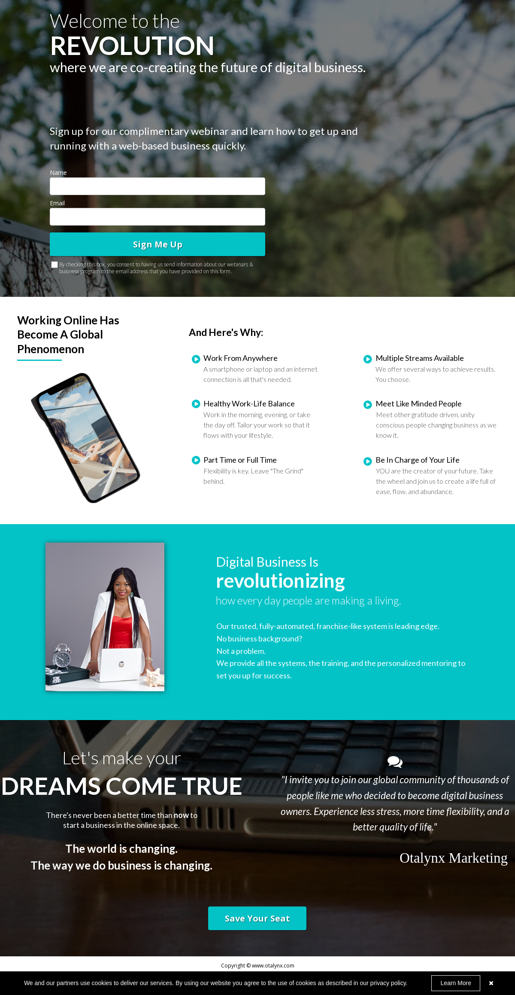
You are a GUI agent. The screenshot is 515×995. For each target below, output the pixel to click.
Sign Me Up (157, 244)
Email (57, 203)
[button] (257, 918)
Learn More (455, 983)
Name (58, 173)
